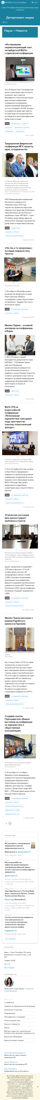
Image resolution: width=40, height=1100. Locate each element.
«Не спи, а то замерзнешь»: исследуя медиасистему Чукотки (18, 250)
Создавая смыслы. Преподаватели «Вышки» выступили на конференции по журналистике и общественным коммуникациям (18, 723)
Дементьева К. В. (24, 852)
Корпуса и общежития (12, 1024)
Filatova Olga (9, 899)
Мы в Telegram (9, 968)
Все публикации (10, 939)
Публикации (10, 835)
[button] (4, 165)
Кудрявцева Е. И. (11, 931)
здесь (16, 1084)
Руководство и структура (13, 1010)
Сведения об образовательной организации (19, 1006)
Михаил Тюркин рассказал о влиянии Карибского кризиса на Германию (19, 620)
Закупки (7, 1028)
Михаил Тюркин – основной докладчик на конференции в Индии (19, 328)
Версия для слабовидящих (13, 1037)
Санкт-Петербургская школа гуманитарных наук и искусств (20, 8)
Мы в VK (7, 964)
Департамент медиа (20, 17)
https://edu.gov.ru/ (10, 1062)
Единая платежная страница (14, 1040)
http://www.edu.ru (10, 1069)
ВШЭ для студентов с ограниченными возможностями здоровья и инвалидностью (19, 1032)
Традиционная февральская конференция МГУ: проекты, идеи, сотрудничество (19, 146)
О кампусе (9, 1002)
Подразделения (9, 1013)
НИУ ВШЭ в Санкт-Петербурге (15, 2)
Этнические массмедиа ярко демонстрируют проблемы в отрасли (17, 517)
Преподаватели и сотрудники (14, 1017)
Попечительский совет (12, 1020)
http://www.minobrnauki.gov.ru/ (15, 1053)
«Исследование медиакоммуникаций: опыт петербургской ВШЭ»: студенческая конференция (19, 49)
